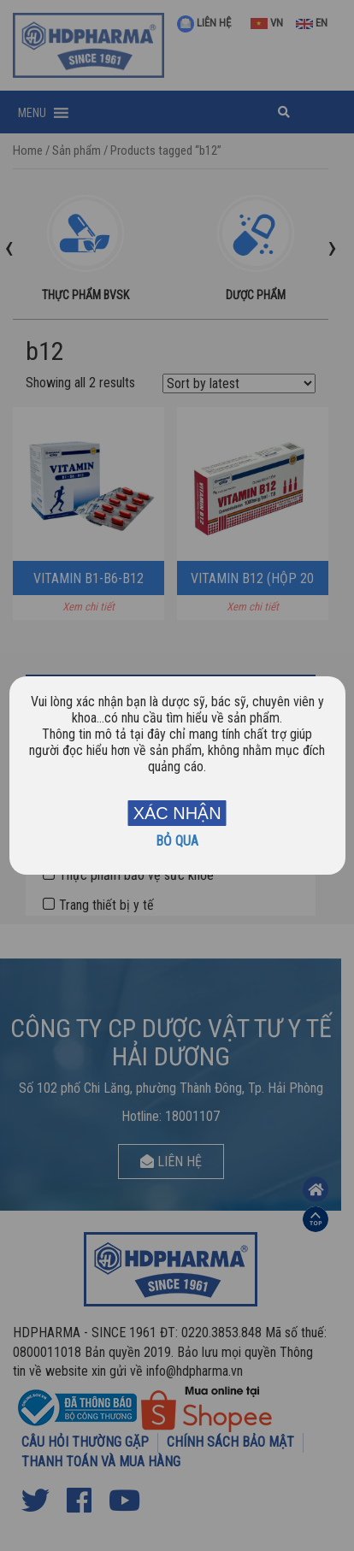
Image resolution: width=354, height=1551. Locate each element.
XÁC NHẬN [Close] (177, 813)
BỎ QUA (177, 841)
